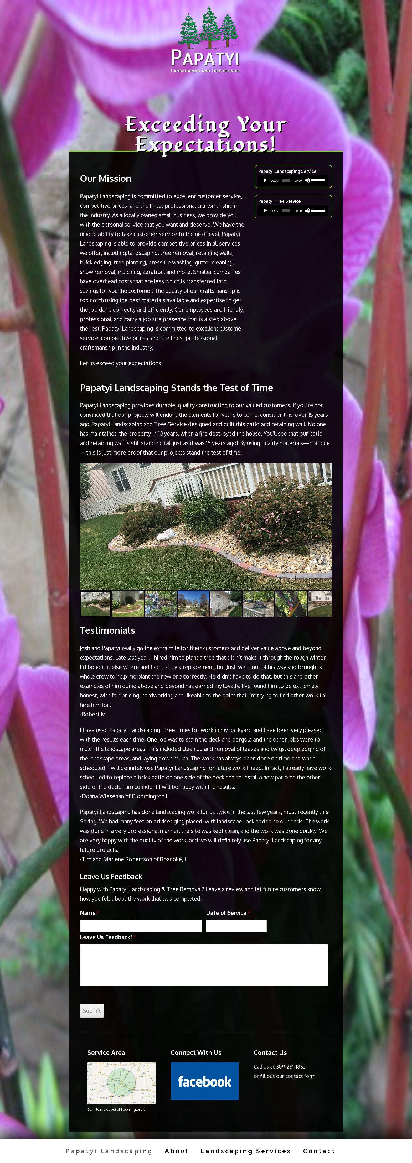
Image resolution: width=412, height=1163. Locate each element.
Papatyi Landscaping (109, 1151)
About (177, 1151)
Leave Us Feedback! (108, 937)
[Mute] (307, 180)
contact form (300, 1076)
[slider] (286, 180)
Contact (319, 1151)
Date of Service (228, 912)
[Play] (265, 180)
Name (90, 912)
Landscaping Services (246, 1151)
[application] (293, 180)
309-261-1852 (291, 1066)
